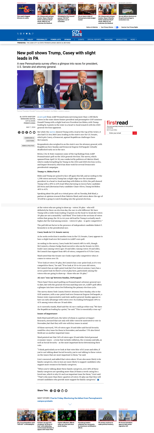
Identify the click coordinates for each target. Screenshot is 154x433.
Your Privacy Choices (109, 29)
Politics (20, 41)
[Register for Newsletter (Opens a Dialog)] (135, 134)
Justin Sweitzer (27, 118)
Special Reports (94, 41)
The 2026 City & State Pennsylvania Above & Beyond (48, 44)
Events (81, 41)
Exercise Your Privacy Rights (129, 29)
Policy (30, 41)
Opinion (67, 41)
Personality (42, 41)
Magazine (109, 41)
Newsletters (121, 41)
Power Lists (56, 41)
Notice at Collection (92, 29)
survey (52, 133)
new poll (43, 118)
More (134, 41)
